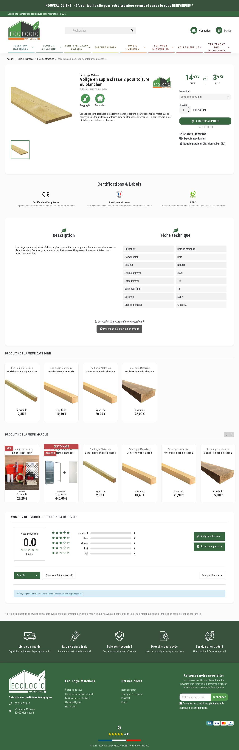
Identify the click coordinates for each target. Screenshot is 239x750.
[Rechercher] (100, 31)
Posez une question (209, 546)
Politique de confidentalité (77, 698)
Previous (226, 434)
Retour (124, 702)
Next (231, 434)
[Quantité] (183, 110)
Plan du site (70, 706)
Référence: (85, 89)
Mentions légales (73, 702)
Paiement (125, 698)
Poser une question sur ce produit (119, 329)
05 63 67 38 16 (22, 703)
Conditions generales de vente (79, 694)
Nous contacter (128, 690)
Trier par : (207, 575)
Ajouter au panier (205, 121)
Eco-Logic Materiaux (90, 75)
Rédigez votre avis (208, 536)
